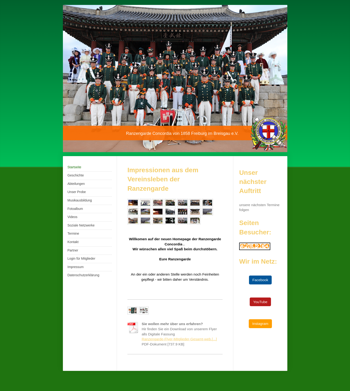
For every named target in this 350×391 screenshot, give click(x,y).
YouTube (260, 302)
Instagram (260, 324)
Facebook (260, 280)
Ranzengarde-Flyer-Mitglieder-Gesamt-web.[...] (179, 339)
